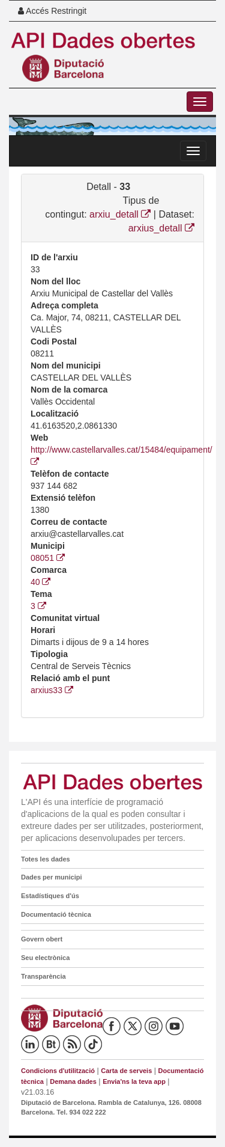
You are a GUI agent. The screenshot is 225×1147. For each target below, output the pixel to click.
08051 (48, 558)
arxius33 (52, 690)
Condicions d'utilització (58, 1070)
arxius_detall (161, 228)
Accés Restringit (52, 11)
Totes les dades (45, 859)
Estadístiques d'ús (50, 895)
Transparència (43, 976)
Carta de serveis (126, 1070)
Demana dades (73, 1081)
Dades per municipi (51, 877)
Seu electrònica (45, 957)
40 (40, 582)
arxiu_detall (120, 214)
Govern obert (41, 939)
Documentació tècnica (56, 914)
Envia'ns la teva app (134, 1081)
